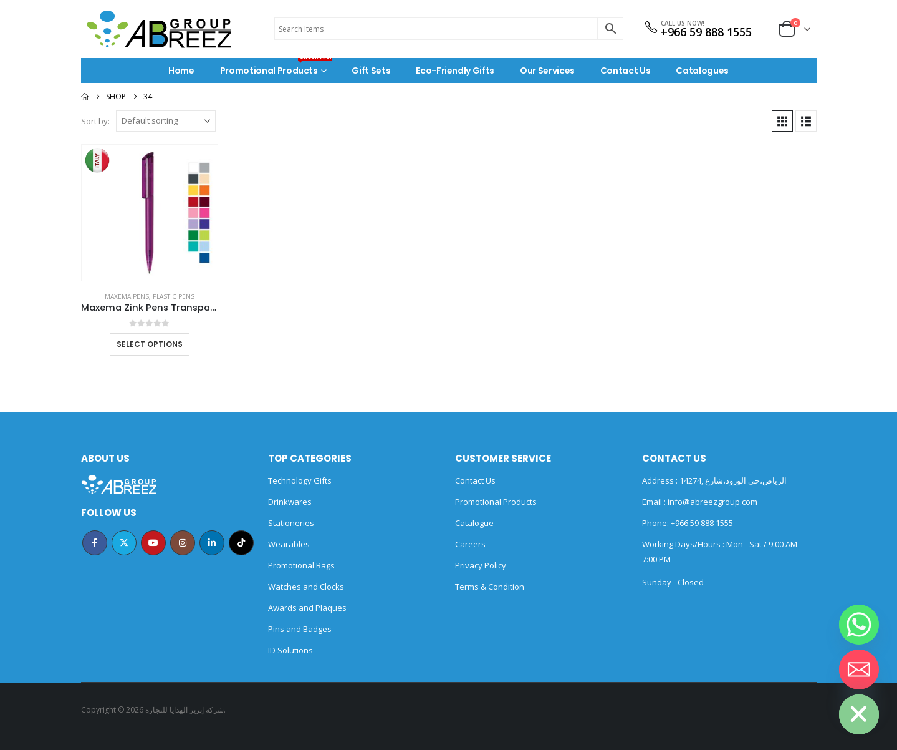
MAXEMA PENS (127, 296)
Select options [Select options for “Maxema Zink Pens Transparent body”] (150, 344)
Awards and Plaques (307, 607)
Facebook (94, 542)
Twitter (124, 542)
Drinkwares (290, 501)
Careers (470, 544)
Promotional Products (276, 67)
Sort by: (95, 121)
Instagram (182, 542)
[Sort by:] (166, 121)
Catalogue (474, 522)
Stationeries (291, 522)
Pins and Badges (300, 629)
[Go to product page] (150, 213)
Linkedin (211, 542)
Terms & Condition (489, 586)
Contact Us (625, 70)
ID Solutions (290, 650)
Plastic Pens (173, 296)
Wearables (289, 544)
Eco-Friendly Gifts (455, 70)
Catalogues (702, 70)
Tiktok (241, 542)
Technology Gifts (300, 480)
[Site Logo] (159, 29)
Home (181, 70)
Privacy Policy (480, 565)
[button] (782, 121)
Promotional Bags (301, 565)
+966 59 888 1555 (706, 31)
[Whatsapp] (859, 625)
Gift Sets (371, 70)
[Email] (859, 669)
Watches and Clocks (306, 586)
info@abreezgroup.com (711, 501)
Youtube (153, 542)
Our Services (547, 70)
